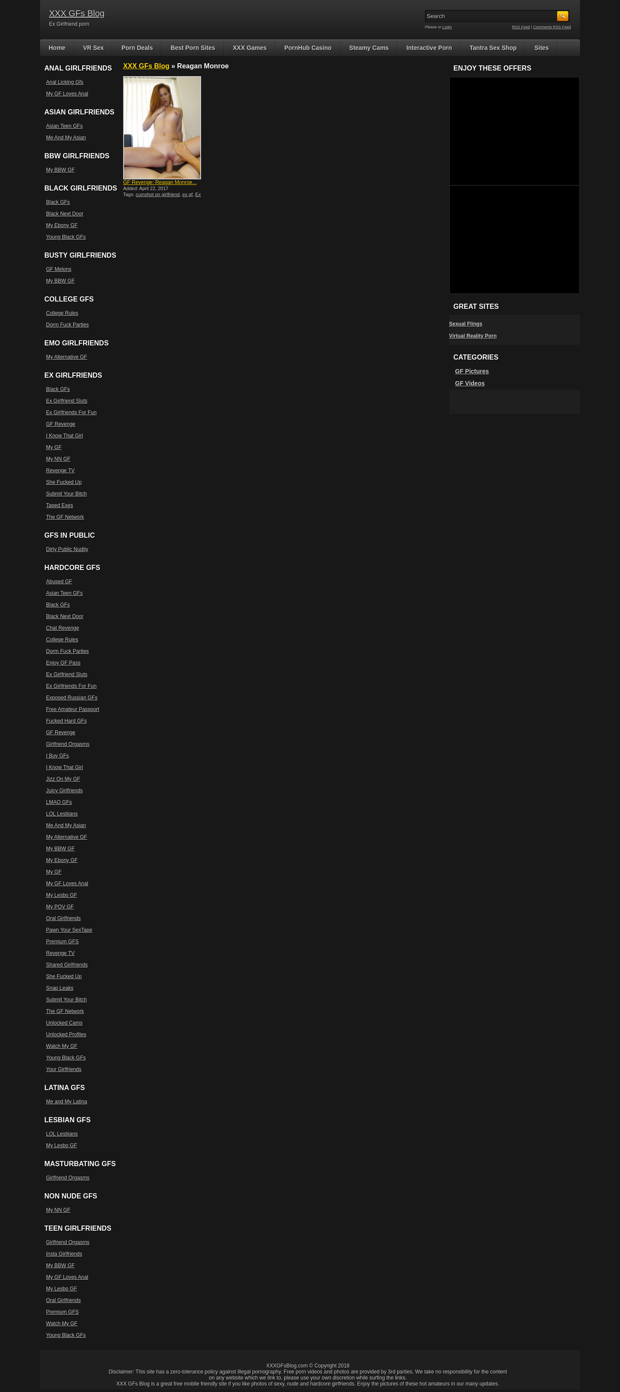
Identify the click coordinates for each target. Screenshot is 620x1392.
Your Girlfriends (63, 1069)
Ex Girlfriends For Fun (71, 413)
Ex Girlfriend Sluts (66, 401)
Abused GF (59, 582)
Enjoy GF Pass (63, 663)
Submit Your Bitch (66, 494)
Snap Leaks (59, 988)
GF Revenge (60, 424)
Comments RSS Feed (552, 27)
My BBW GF (60, 170)
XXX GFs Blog (77, 13)
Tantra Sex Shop (493, 47)
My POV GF (60, 907)
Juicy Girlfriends (64, 791)
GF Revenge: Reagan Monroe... (160, 182)
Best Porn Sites (192, 47)
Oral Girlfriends (63, 918)
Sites (541, 47)
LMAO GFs (59, 802)
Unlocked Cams (64, 1023)
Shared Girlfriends (67, 965)
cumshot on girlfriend (158, 194)
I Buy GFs (57, 756)
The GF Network (65, 517)
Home (57, 47)
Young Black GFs (66, 237)
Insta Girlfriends (64, 1254)
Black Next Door (65, 214)
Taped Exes (59, 505)
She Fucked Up (64, 482)
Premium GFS (62, 942)
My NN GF (58, 459)
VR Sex (93, 47)
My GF (54, 447)
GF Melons (58, 269)
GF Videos (470, 383)
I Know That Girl (64, 436)
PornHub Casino (308, 47)
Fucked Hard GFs (66, 721)
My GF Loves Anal (67, 94)
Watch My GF (62, 1046)
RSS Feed (521, 27)
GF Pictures (472, 371)
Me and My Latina (66, 1102)
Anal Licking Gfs (65, 82)
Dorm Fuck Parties (67, 325)
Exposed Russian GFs (71, 698)
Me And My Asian (66, 138)
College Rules (62, 313)
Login (447, 27)
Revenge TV (60, 471)
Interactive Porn (429, 47)
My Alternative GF (66, 357)
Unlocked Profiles (66, 1035)
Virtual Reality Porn (472, 336)
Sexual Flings (465, 324)
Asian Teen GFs (64, 126)
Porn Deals (137, 47)
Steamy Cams (369, 47)
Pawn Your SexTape (69, 930)
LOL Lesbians (62, 814)
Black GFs (58, 202)
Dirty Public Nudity (67, 549)
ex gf (188, 194)
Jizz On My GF (63, 779)
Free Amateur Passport (72, 709)
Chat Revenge (62, 628)
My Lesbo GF (61, 895)
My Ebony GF (62, 225)
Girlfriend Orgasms (68, 744)
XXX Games (250, 47)
